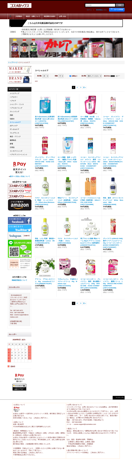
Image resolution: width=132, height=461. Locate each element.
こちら (35, 418)
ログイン (89, 10)
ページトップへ (120, 397)
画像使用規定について (19, 280)
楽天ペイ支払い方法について (20, 176)
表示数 (39, 76)
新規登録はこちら (101, 10)
